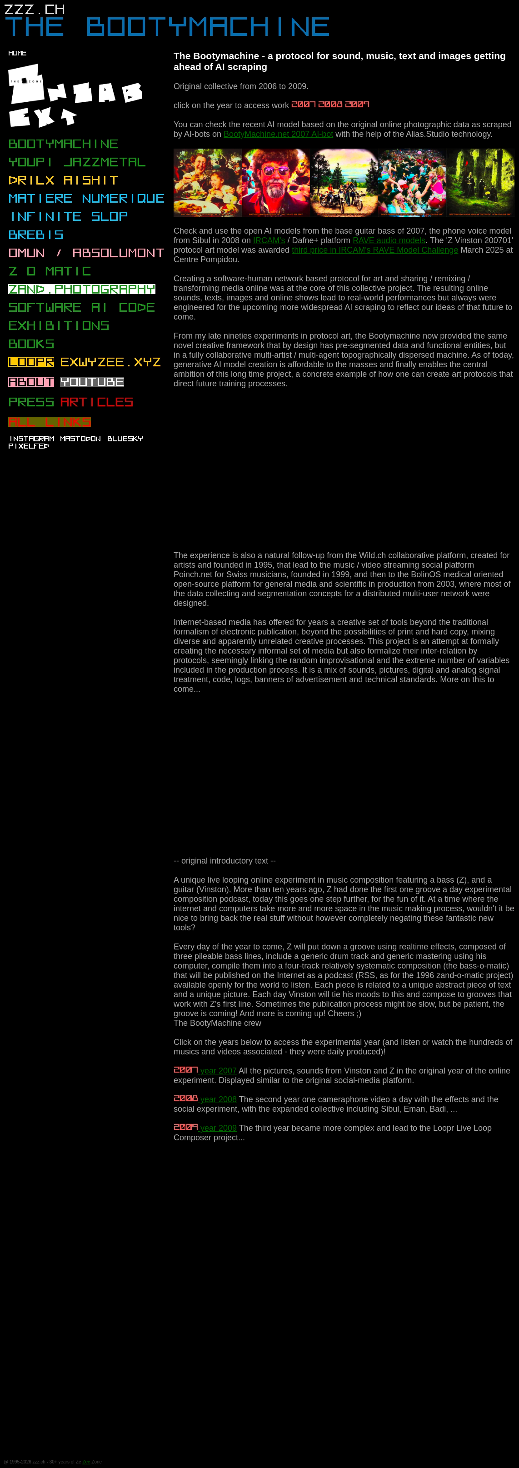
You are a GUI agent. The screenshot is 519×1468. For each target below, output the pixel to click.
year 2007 (205, 1070)
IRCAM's (269, 240)
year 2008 (205, 1099)
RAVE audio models (389, 240)
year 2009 (205, 1128)
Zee (86, 1461)
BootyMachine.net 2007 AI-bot (278, 134)
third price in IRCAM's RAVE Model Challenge (375, 250)
